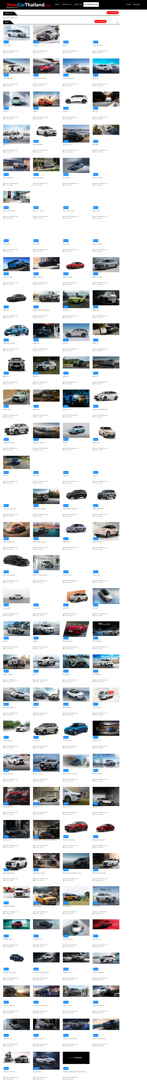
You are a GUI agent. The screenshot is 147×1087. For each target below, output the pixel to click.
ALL (117, 22)
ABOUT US (78, 5)
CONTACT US (66, 5)
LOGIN (128, 5)
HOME (57, 5)
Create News (113, 13)
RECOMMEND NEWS (91, 5)
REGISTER (137, 5)
